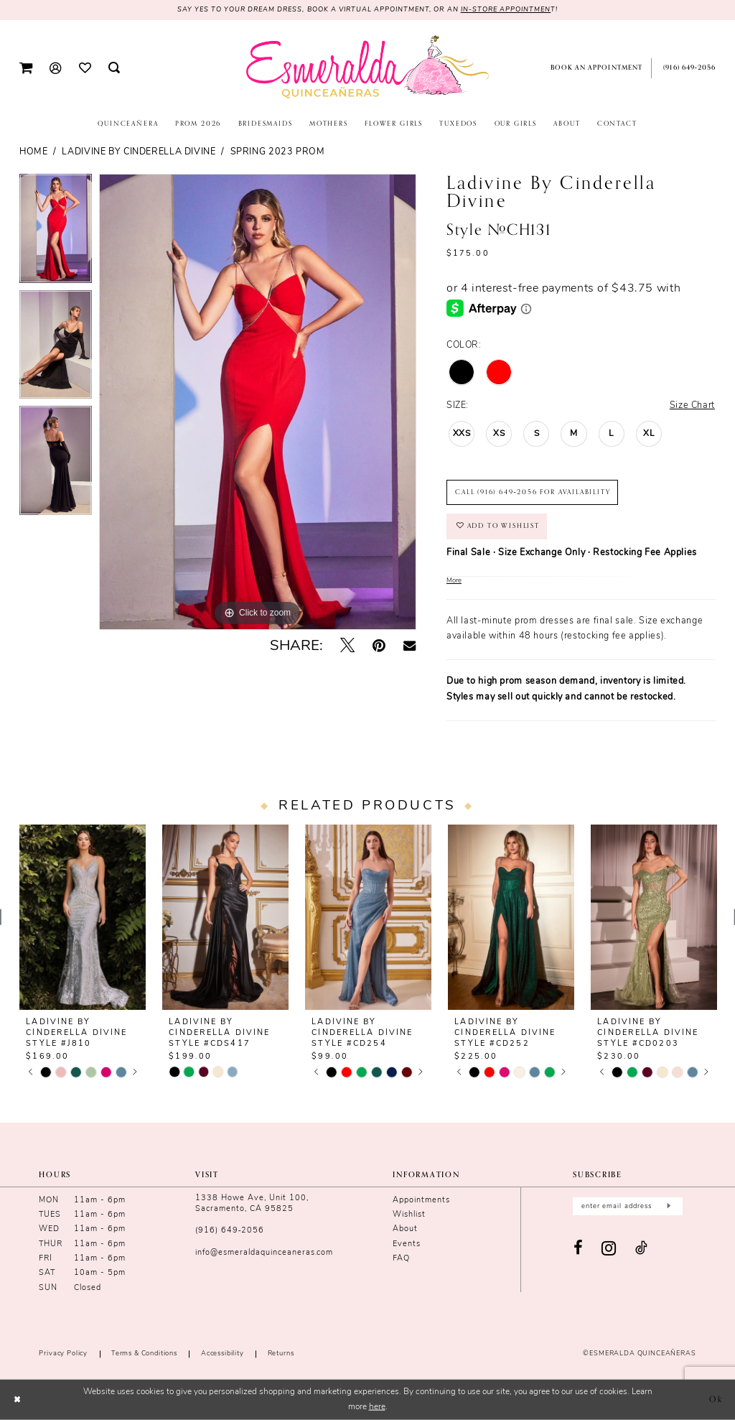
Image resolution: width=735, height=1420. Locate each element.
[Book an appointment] (594, 68)
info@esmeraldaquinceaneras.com (264, 1253)
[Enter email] (628, 1206)
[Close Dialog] (17, 1399)
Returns (281, 1353)
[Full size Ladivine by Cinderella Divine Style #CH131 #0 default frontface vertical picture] (258, 402)
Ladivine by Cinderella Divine (138, 152)
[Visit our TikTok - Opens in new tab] (642, 1249)
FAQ (401, 1259)
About (405, 1229)
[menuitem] (26, 68)
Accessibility (222, 1353)
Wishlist (409, 1215)
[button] (26, 68)
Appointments (421, 1201)
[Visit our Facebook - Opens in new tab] (578, 1249)
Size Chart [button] (692, 406)
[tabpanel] (55, 232)
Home (33, 152)
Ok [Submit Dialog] (716, 1399)
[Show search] (114, 68)
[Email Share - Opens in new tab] (409, 646)
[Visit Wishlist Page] (84, 68)
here (377, 1407)
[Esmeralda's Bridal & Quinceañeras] (367, 67)
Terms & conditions (144, 1353)
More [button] (454, 580)
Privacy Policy (63, 1353)
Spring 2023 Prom (277, 152)
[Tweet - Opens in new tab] (347, 646)
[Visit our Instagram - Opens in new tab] (609, 1248)
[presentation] (82, 917)
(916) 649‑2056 (229, 1231)
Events (407, 1244)
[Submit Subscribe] (668, 1206)
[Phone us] (687, 68)
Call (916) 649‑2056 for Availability (532, 492)
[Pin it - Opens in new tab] (378, 646)
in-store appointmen (506, 9)
